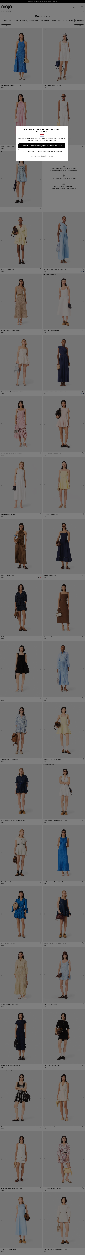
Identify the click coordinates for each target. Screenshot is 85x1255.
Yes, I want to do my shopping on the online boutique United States (42, 146)
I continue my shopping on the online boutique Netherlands (42, 151)
